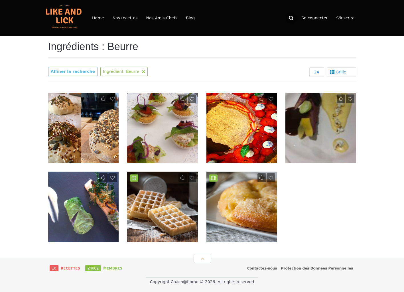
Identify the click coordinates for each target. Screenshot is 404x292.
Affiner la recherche (73, 71)
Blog (190, 18)
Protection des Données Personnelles (317, 268)
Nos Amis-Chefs (161, 18)
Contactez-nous (262, 268)
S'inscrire (345, 18)
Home (98, 18)
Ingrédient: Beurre (124, 71)
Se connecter (314, 18)
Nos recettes (124, 18)
